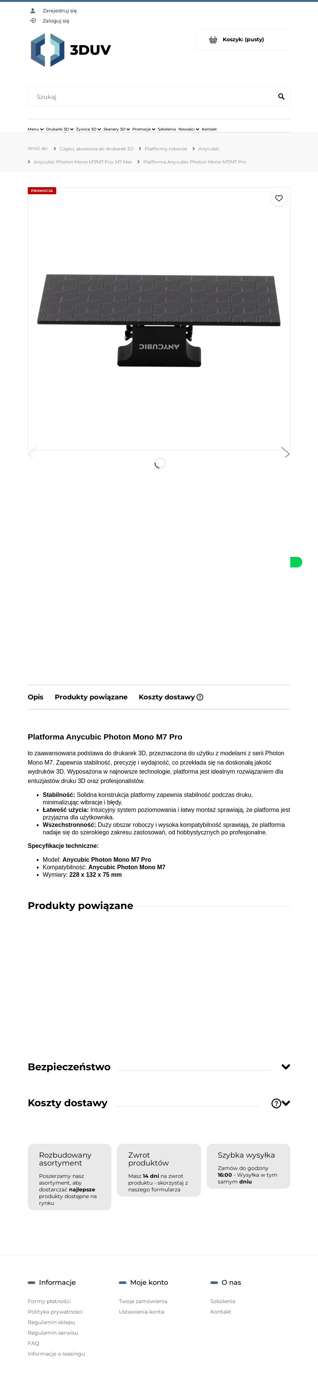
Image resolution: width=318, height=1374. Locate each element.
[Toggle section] (285, 1066)
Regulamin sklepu (51, 1322)
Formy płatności (49, 1301)
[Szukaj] (281, 97)
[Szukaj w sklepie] (152, 97)
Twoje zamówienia (143, 1301)
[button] (32, 456)
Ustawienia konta (141, 1311)
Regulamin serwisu (53, 1332)
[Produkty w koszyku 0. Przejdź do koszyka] (243, 40)
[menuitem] (36, 129)
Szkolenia (222, 1301)
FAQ (33, 1343)
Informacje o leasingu (56, 1353)
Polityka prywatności (55, 1311)
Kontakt (220, 1311)
